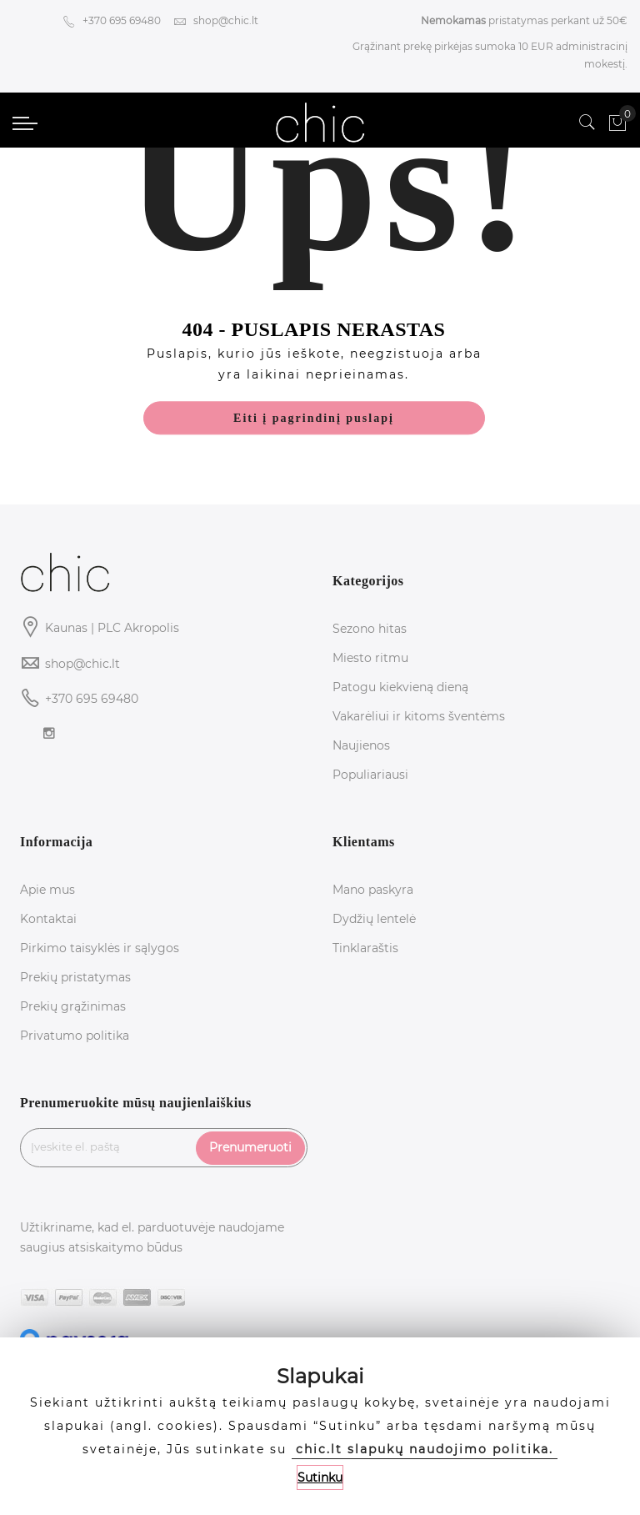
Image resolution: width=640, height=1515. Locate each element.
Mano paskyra (372, 889)
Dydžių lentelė (374, 918)
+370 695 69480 (111, 20)
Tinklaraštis (365, 948)
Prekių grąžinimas (73, 1006)
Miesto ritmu (370, 657)
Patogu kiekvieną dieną (400, 687)
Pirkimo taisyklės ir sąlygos (99, 948)
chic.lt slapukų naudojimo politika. (424, 1449)
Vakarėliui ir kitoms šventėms (418, 716)
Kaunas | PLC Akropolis (112, 627)
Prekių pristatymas (75, 977)
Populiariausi (370, 774)
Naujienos (361, 745)
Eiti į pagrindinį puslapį (313, 419)
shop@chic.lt (215, 20)
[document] (320, 1426)
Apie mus (47, 889)
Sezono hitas (369, 628)
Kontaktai (48, 918)
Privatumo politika (74, 1035)
